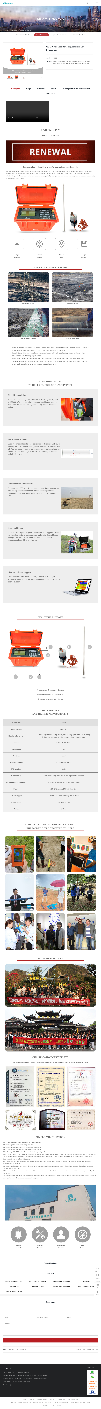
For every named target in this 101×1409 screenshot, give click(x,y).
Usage (28, 89)
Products (14, 30)
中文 (86, 3)
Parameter (41, 89)
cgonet (24, 1400)
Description (15, 89)
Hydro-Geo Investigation (59, 35)
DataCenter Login (72, 1400)
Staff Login (52, 1400)
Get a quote (50, 93)
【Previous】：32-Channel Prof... (16, 1349)
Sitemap (32, 1400)
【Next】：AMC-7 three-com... (85, 1349)
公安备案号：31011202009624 (51, 1406)
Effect (53, 89)
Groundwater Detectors (23, 35)
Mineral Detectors (25, 30)
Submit (50, 1340)
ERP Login (61, 1400)
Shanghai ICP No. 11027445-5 (80, 1403)
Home (5, 30)
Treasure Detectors (79, 35)
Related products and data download (76, 89)
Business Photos (42, 1400)
